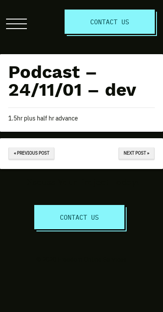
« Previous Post (31, 153)
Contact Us (109, 21)
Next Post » (136, 153)
